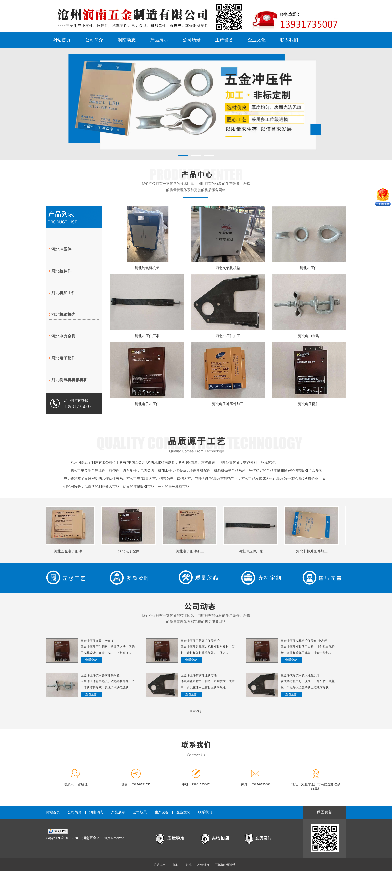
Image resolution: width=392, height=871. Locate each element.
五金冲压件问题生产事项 (97, 641)
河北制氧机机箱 (228, 268)
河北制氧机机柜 (147, 268)
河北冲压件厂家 (147, 336)
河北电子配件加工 (191, 551)
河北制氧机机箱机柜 (70, 380)
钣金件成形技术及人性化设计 (300, 675)
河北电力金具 (64, 336)
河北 (189, 865)
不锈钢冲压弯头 (225, 865)
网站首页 (62, 39)
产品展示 (159, 39)
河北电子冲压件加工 (228, 404)
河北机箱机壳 (64, 314)
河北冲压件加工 (228, 336)
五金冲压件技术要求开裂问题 (100, 675)
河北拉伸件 (62, 271)
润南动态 (127, 39)
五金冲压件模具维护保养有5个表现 (304, 641)
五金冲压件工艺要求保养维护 (200, 641)
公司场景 (192, 39)
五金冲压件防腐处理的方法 (199, 675)
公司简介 (94, 39)
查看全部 (91, 660)
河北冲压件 (62, 249)
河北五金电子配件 (69, 551)
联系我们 (289, 39)
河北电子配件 (64, 358)
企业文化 (257, 39)
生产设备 (224, 39)
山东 (175, 865)
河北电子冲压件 (147, 404)
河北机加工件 (64, 293)
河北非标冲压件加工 (313, 551)
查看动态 (196, 711)
